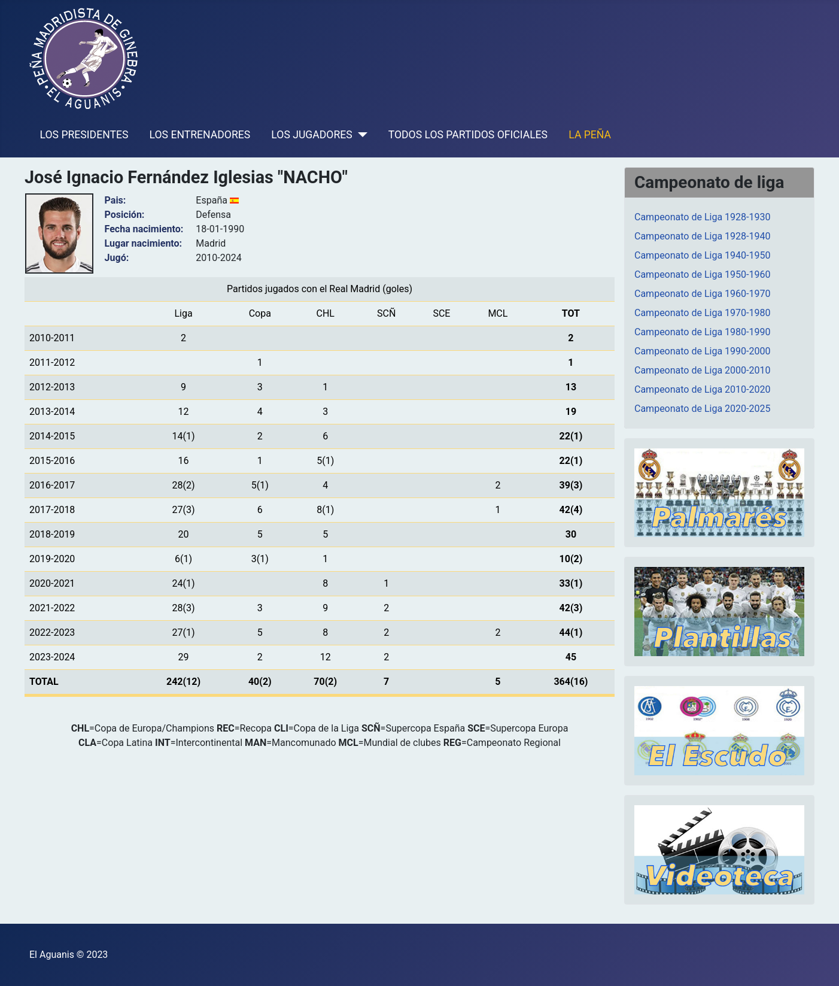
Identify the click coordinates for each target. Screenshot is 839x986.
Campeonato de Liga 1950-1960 (702, 274)
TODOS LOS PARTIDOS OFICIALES (468, 135)
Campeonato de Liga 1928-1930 (702, 217)
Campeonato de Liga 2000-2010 (702, 370)
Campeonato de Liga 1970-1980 (702, 312)
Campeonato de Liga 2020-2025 (702, 408)
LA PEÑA (590, 135)
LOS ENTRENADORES (200, 135)
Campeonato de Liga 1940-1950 (702, 255)
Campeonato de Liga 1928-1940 (702, 236)
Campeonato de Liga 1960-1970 (702, 293)
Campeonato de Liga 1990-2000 (702, 351)
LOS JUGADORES (311, 135)
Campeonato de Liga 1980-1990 (702, 332)
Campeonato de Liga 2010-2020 (702, 389)
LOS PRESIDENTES (84, 135)
